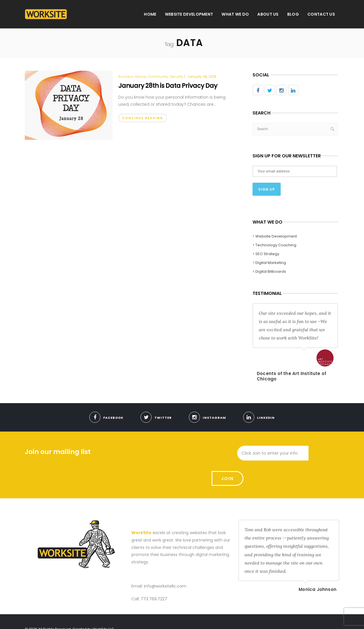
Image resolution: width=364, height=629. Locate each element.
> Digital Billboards (269, 271)
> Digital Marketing (269, 262)
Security (176, 76)
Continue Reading (142, 118)
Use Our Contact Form (315, 618)
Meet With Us (276, 618)
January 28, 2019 (201, 76)
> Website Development (275, 235)
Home (150, 14)
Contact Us (321, 14)
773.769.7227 (154, 575)
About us (267, 14)
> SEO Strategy (266, 253)
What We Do (235, 14)
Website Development (189, 14)
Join (324, 453)
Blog (293, 14)
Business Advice (132, 76)
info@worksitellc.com (165, 562)
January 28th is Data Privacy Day (167, 85)
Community (158, 76)
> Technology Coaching (274, 244)
